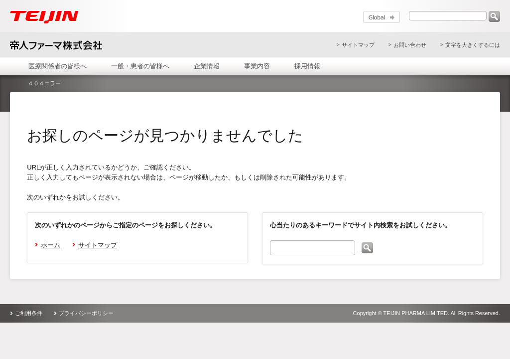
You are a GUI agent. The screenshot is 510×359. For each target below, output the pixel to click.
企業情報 (207, 66)
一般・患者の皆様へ (140, 66)
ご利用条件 (28, 313)
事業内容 (257, 66)
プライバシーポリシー (86, 313)
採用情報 (307, 66)
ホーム (50, 245)
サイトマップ (358, 45)
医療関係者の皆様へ (57, 66)
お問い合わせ (409, 45)
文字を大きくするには (472, 45)
